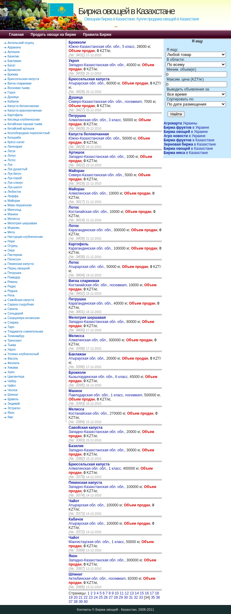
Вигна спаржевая (20, 83)
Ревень (12, 282)
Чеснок (12, 390)
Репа (11, 295)
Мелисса (14, 218)
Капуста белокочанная (23, 106)
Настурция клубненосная (25, 236)
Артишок (14, 52)
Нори (11, 241)
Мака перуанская (20, 205)
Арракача (14, 47)
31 (131, 597)
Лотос (12, 160)
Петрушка (14, 273)
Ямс (10, 417)
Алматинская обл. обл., (89, 191)
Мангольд (14, 209)
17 (152, 593)
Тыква (12, 345)
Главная (16, 34)
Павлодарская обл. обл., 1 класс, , (106, 393)
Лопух (12, 155)
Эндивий (14, 403)
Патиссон (14, 259)
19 (70, 597)
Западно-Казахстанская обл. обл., (97, 63)
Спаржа (13, 322)
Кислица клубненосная (24, 119)
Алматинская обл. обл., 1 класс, (96, 466)
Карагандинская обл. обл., (91, 228)
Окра (11, 250)
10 (117, 593)
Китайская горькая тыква (25, 124)
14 (137, 593)
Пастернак (15, 254)
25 (101, 597)
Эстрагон (14, 408)
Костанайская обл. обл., (89, 209)
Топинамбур (16, 336)
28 (116, 597)
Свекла (13, 309)
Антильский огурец (21, 43)
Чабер (12, 381)
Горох (11, 92)
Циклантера (16, 376)
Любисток (14, 191)
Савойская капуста (21, 300)
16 (147, 593)
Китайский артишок (21, 128)
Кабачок (13, 101)
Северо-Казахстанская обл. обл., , (106, 99)
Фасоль (13, 358)
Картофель (15, 115)
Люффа (13, 196)
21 (80, 597)
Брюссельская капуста (23, 79)
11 (122, 593)
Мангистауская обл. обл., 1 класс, (97, 540)
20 (76, 597)
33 (141, 597)
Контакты (84, 609)
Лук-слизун (15, 182)
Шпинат (13, 394)
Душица (13, 97)
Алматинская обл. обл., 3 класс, (96, 118)
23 (91, 597)
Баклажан (14, 61)
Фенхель (14, 363)
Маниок (13, 214)
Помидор (14, 277)
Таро (11, 327)
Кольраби (14, 137)
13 (132, 593)
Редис (12, 286)
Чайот (12, 385)
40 (86, 602)
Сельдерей (15, 313)
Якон (11, 412)
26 (106, 597)
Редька (12, 291)
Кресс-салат (16, 142)
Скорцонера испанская (24, 318)
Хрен (11, 372)
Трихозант (15, 340)
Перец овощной (19, 268)
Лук (10, 164)
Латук (11, 151)
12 (127, 593)
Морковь (14, 227)
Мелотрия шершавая (22, 223)
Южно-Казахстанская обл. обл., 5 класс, (103, 44)
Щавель (13, 399)
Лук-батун (14, 173)
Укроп (12, 349)
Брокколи (14, 70)
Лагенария (15, 146)
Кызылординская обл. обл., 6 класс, (99, 374)
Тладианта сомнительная (25, 331)
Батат (11, 65)
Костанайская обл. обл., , (98, 283)
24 (96, 597)
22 (86, 597)
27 (111, 597)
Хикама (13, 367)
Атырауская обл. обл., (89, 81)
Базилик (13, 56)
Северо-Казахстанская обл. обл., (97, 173)
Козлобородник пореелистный (29, 133)
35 (153, 597)
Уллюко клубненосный (23, 354)
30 (126, 597)
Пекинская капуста (21, 264)
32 (136, 597)
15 (142, 593)
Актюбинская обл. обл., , (98, 576)
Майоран (14, 200)
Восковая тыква (18, 88)
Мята (11, 232)
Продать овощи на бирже (53, 34)
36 (158, 597)
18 (157, 593)
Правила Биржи (97, 34)
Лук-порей (15, 178)
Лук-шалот (15, 187)
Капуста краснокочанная (25, 110)
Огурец (12, 245)
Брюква (13, 74)
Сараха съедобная (21, 304)
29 (121, 597)
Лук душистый (17, 169)
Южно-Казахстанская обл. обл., (95, 136)
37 (70, 602)
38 (76, 602)
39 (80, 602)
